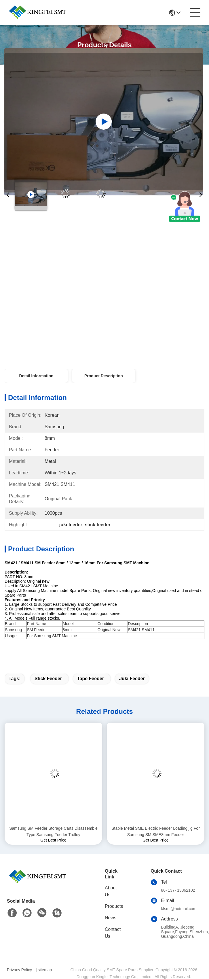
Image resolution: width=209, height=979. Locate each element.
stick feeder (48, 678)
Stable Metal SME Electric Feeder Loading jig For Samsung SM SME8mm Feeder (155, 831)
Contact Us (113, 933)
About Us (111, 891)
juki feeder (132, 678)
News (110, 917)
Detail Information (36, 376)
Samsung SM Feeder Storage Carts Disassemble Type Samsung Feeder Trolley (53, 831)
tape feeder (90, 678)
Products (114, 906)
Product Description (103, 376)
